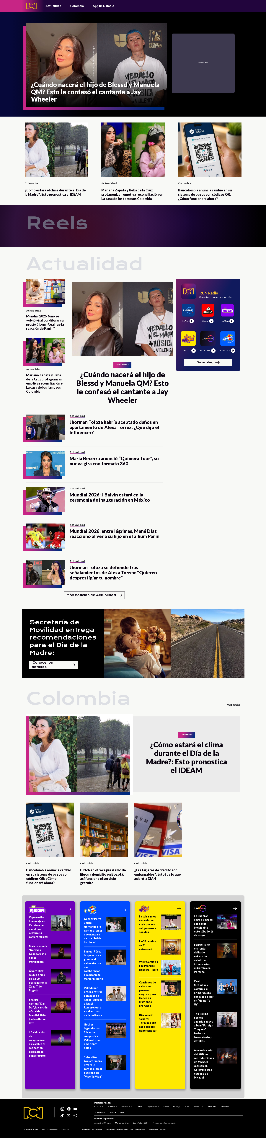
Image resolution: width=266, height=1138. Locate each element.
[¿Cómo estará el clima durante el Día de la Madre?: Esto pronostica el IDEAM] (56, 149)
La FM (139, 1106)
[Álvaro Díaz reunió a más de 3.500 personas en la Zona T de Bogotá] (50, 982)
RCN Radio (112, 1106)
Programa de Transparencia (164, 1123)
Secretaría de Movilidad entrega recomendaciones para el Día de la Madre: (62, 637)
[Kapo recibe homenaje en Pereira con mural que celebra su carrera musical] (50, 928)
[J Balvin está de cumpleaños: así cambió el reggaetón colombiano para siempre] (50, 1045)
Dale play (208, 362)
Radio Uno (198, 1106)
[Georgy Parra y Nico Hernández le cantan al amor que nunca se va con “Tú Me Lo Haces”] (105, 932)
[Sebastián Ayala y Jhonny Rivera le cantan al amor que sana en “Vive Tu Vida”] (105, 1068)
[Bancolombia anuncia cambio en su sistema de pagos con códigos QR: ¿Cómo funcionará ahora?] (209, 149)
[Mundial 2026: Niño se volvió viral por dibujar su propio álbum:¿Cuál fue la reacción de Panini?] (45, 291)
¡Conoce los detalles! (53, 665)
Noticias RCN (126, 1106)
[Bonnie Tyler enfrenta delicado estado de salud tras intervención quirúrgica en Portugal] (215, 959)
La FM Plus (211, 1106)
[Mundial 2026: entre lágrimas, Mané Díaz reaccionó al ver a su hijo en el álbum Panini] (45, 536)
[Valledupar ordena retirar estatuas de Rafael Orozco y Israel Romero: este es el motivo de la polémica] (105, 1003)
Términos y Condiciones (91, 1130)
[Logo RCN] (33, 1113)
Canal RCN (98, 1106)
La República (99, 1112)
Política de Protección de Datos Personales (125, 1130)
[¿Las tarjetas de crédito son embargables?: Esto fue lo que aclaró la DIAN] (158, 830)
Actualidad (53, 6)
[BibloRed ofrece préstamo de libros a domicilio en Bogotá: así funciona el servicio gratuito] (104, 830)
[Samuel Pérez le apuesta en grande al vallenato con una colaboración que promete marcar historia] (105, 966)
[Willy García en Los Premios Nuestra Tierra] (160, 969)
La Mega (176, 1106)
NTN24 (113, 1112)
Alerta (166, 1106)
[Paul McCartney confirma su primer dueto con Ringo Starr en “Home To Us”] (215, 994)
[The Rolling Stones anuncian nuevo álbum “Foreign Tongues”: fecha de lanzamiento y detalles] (215, 1028)
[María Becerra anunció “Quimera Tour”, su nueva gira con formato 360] (45, 463)
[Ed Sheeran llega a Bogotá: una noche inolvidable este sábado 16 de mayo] (215, 927)
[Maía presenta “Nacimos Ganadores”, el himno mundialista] (50, 955)
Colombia (77, 6)
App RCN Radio (103, 6)
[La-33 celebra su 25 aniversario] (160, 948)
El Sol (187, 1106)
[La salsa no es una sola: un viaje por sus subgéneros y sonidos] (160, 925)
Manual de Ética (121, 1123)
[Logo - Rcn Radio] (31, 6)
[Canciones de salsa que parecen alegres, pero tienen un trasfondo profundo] (160, 995)
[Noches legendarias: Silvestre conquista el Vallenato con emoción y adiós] (105, 1037)
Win (122, 1112)
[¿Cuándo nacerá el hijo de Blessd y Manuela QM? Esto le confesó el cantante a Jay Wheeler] (96, 65)
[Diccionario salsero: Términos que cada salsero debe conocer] (160, 1024)
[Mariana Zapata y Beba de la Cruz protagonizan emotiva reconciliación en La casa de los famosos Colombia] (133, 149)
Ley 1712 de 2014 (140, 1123)
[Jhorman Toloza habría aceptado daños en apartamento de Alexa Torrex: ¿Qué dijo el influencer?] (45, 427)
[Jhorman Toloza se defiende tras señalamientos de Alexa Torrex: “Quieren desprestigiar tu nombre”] (45, 572)
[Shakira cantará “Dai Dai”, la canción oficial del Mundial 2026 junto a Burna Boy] (50, 1012)
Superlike (225, 1106)
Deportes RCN (152, 1106)
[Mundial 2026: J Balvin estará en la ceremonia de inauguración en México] (45, 499)
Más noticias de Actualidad (94, 595)
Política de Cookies (157, 1130)
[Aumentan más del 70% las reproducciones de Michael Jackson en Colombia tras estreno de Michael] (215, 1065)
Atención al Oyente (102, 1123)
